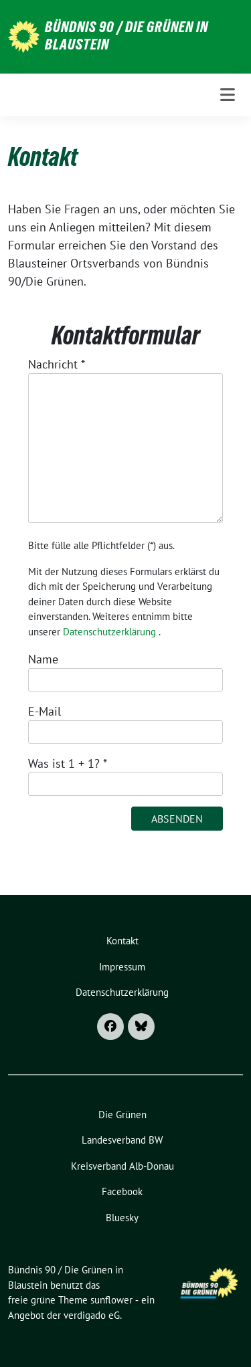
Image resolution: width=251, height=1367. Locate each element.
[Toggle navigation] (227, 95)
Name (43, 659)
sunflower (111, 1299)
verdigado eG (92, 1315)
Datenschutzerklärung (109, 631)
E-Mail (44, 711)
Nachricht (56, 364)
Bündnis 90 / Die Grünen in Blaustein (126, 35)
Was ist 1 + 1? (67, 763)
